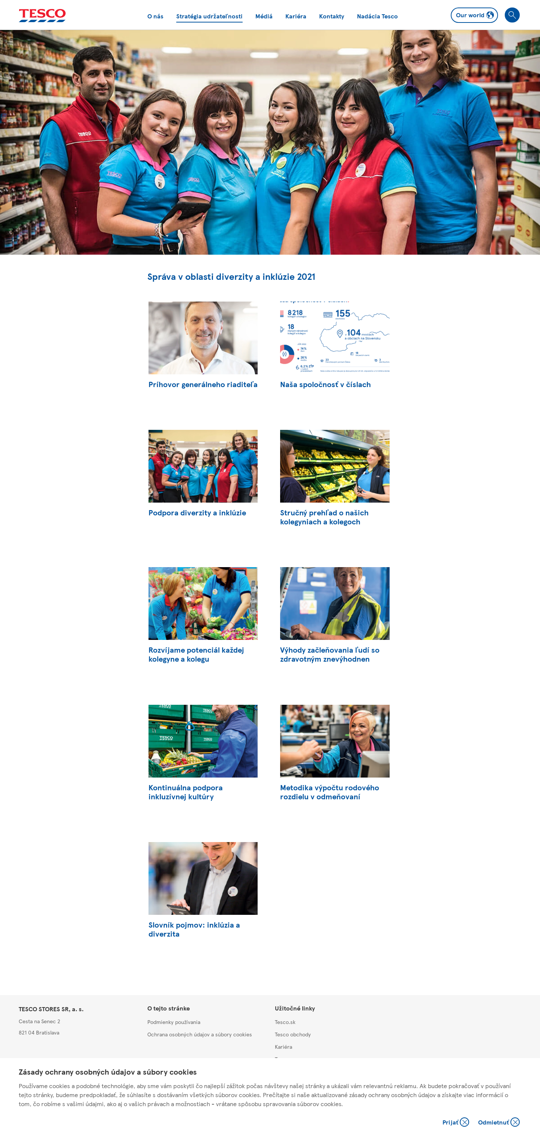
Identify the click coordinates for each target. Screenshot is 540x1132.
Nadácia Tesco (377, 16)
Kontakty (331, 16)
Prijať (456, 1122)
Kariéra (295, 16)
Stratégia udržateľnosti (209, 16)
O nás (155, 16)
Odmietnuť (499, 1122)
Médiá (264, 16)
